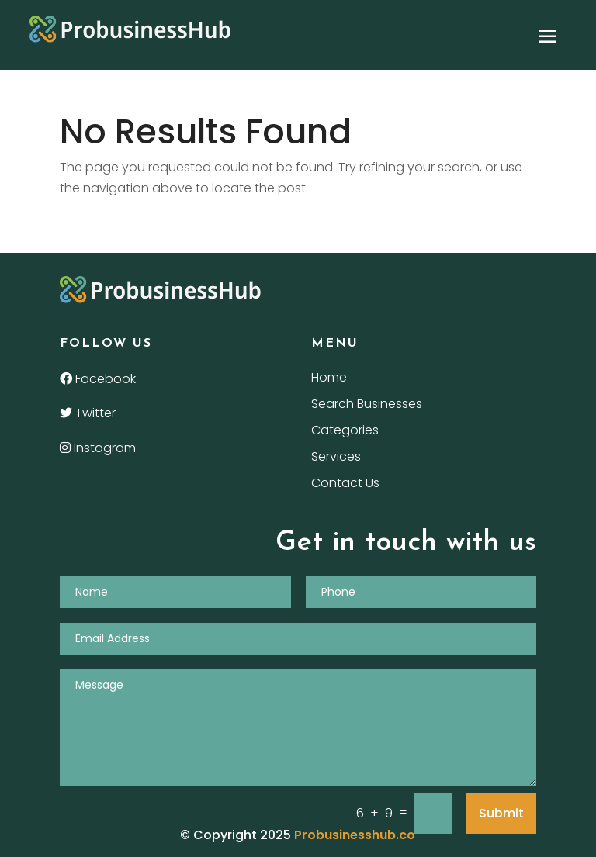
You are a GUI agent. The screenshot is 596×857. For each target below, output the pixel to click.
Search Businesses (366, 406)
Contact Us (345, 485)
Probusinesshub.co (354, 835)
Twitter (88, 413)
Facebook (98, 379)
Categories (345, 432)
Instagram (98, 448)
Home (329, 379)
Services (336, 458)
